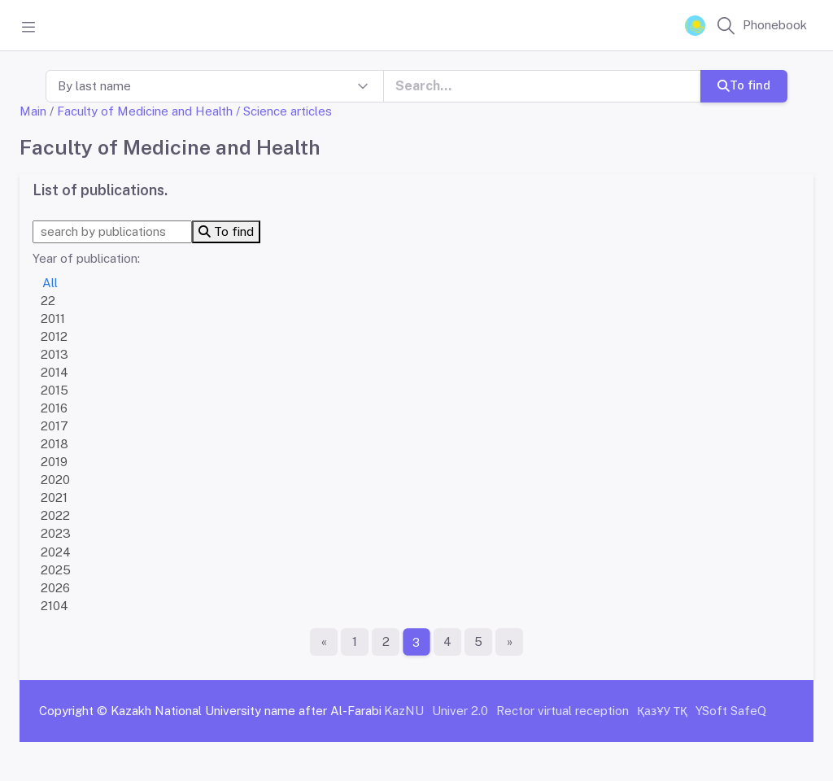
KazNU (404, 711)
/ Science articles (284, 111)
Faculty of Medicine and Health (145, 111)
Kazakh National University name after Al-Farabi (246, 711)
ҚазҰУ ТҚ (662, 711)
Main (33, 111)
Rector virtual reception (562, 711)
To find (743, 85)
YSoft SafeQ (731, 711)
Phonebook (775, 25)
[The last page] (509, 642)
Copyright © (73, 711)
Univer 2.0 (460, 711)
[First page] (324, 642)
